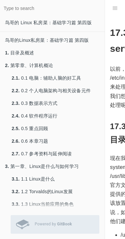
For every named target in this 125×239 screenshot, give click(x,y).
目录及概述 (19, 52)
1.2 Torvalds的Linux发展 (42, 191)
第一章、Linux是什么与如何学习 (42, 166)
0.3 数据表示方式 (35, 103)
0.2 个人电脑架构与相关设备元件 (51, 90)
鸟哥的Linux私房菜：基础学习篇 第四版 (47, 40)
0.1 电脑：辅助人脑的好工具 (46, 78)
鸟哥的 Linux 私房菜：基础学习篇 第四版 (48, 22)
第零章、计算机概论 (29, 65)
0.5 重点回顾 (30, 128)
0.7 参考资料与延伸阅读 (42, 153)
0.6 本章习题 (30, 141)
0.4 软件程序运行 (35, 116)
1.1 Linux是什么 (33, 179)
